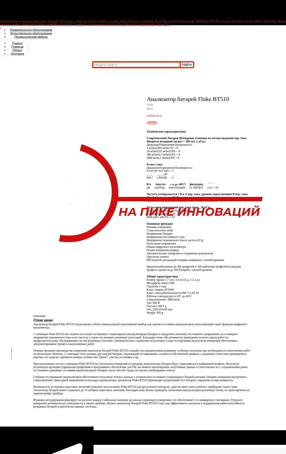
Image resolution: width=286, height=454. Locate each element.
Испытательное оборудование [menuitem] (31, 42)
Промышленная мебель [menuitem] (31, 46)
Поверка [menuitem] (17, 56)
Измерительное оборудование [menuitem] (31, 39)
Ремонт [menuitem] (17, 52)
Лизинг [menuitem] (17, 59)
